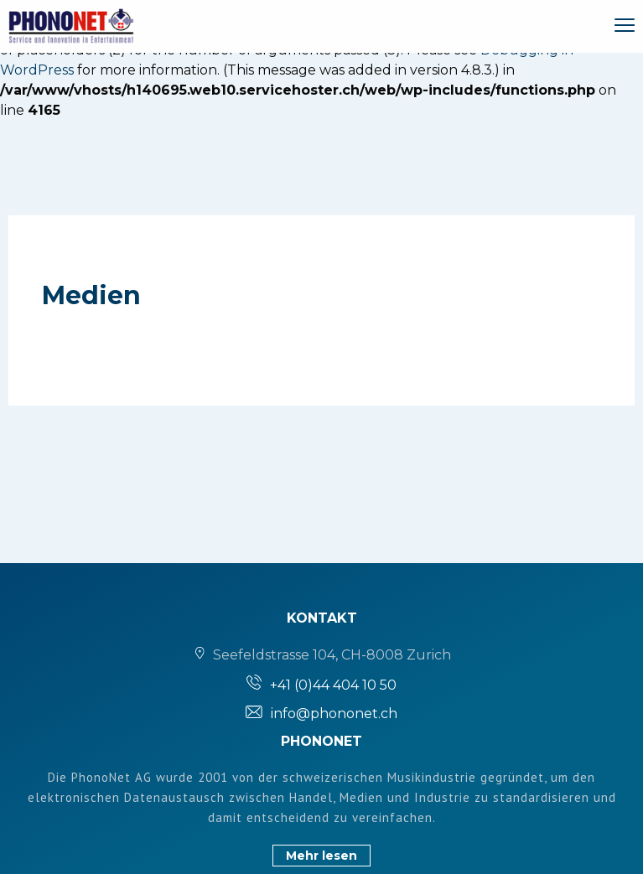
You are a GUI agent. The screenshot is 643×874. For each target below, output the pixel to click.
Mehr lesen (321, 855)
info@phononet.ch (334, 713)
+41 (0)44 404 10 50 (333, 685)
